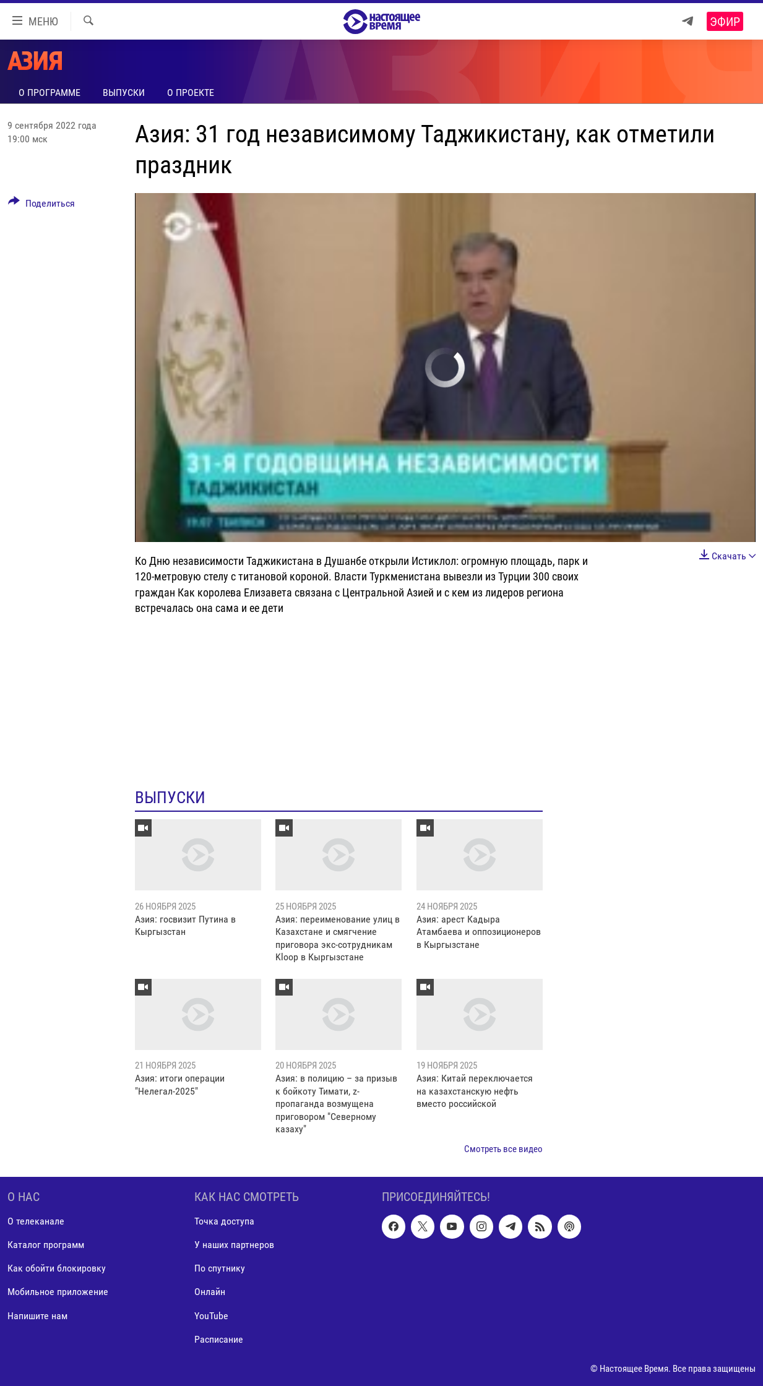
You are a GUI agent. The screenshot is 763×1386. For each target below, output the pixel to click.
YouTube (211, 1315)
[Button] (41, 205)
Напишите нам (37, 1315)
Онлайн (209, 1292)
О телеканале (35, 1221)
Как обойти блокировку (56, 1268)
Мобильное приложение (57, 1292)
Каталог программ (45, 1244)
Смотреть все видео (503, 1149)
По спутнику (219, 1268)
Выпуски (124, 92)
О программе (49, 92)
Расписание (218, 1339)
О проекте (190, 92)
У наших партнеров (234, 1244)
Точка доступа (224, 1221)
